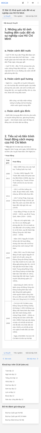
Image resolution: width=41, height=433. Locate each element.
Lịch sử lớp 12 (10, 392)
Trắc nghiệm (18, 16)
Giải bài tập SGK (31, 16)
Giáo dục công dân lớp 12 (14, 399)
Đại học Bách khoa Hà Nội (14, 420)
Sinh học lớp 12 (10, 389)
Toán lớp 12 (9, 371)
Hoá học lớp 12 (10, 385)
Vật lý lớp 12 (9, 381)
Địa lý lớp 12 (9, 396)
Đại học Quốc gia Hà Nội (14, 413)
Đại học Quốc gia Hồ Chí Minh (15, 416)
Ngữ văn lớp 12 (10, 374)
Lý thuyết (7, 16)
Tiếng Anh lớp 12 (11, 378)
